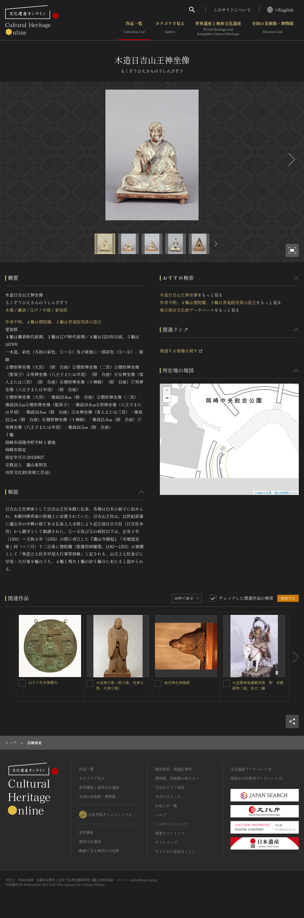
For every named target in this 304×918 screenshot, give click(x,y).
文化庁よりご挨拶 (169, 787)
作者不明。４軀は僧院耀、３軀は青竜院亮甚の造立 (53, 322)
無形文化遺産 (90, 841)
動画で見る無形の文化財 (99, 850)
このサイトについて (232, 10)
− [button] (167, 398)
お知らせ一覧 (166, 805)
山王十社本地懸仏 (43, 682)
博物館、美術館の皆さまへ (177, 778)
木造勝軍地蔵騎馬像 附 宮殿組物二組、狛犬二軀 (258, 685)
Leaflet (259, 492)
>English (280, 10)
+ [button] (167, 391)
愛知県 (61, 310)
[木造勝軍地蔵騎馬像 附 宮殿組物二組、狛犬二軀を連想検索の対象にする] (226, 683)
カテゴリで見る (170, 28)
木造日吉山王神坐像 (179, 295)
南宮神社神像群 (177, 682)
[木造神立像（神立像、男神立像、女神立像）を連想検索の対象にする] (90, 683)
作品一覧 (134, 28)
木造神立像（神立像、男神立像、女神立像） (120, 685)
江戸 (34, 310)
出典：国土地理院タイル (281, 492)
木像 (9, 310)
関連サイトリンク (169, 833)
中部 (46, 310)
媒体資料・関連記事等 (173, 769)
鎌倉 (22, 310)
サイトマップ (166, 842)
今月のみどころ (168, 796)
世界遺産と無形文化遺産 (218, 28)
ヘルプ (160, 814)
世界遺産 (86, 832)
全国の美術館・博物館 (273, 28)
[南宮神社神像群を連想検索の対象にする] (158, 683)
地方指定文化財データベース (187, 310)
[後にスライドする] (291, 159)
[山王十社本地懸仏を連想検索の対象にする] (22, 683)
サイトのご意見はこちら (175, 851)
